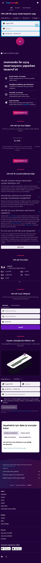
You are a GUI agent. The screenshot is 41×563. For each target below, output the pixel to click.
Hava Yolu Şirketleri (20, 485)
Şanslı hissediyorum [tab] (25, 437)
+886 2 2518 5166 (16, 223)
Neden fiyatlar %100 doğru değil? (21, 478)
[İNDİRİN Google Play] (6, 548)
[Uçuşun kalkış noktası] (22, 23)
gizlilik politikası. (27, 410)
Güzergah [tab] (5, 305)
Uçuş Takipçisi (13, 216)
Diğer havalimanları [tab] (10, 437)
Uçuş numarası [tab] (15, 305)
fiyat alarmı (26, 104)
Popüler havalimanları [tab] (10, 433)
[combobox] (6, 18)
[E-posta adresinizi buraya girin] (22, 394)
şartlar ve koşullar (17, 410)
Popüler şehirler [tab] (25, 433)
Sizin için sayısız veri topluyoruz (21, 475)
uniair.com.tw (29, 225)
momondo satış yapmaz (21, 471)
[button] (3, 3)
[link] (20, 113)
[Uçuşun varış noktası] (22, 28)
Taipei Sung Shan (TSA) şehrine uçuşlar (14, 448)
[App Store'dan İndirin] (17, 548)
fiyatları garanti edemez (9, 466)
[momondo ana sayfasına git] (12, 3)
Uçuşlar (12, 485)
